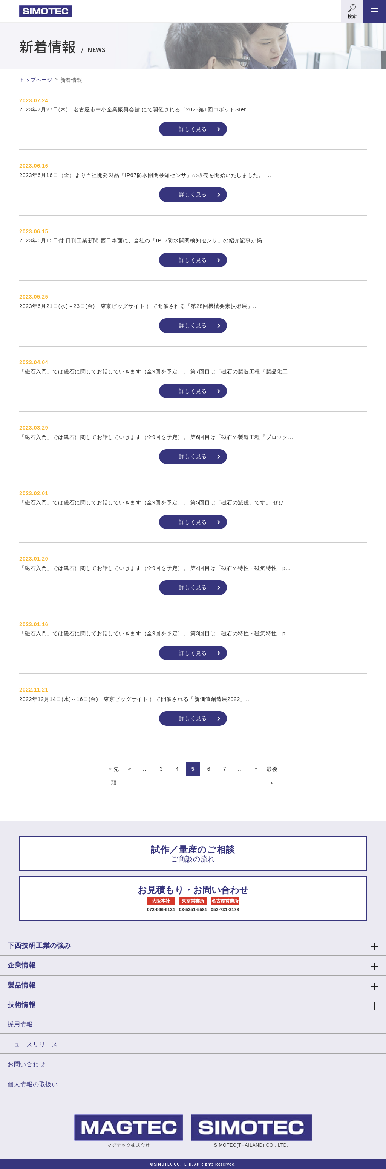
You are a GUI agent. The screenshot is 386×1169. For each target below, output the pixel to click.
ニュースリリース (33, 1044)
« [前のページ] (130, 769)
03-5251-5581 (193, 909)
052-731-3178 (225, 909)
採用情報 (20, 1024)
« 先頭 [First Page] (114, 771)
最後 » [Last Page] (272, 771)
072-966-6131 (161, 909)
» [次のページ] (256, 769)
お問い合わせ (26, 1064)
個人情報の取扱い (33, 1084)
